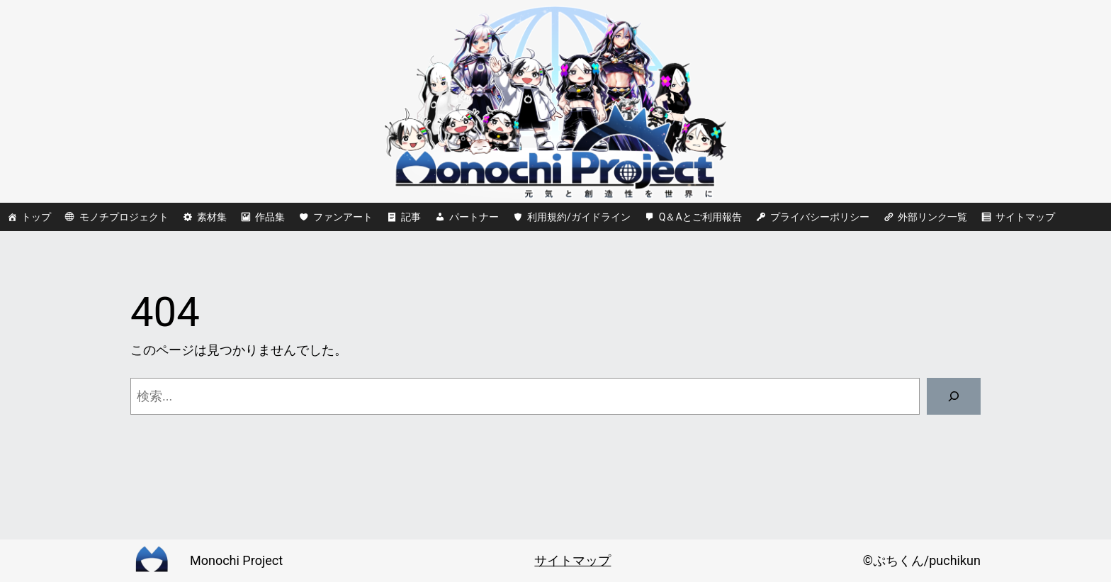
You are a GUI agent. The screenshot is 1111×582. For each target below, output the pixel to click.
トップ (36, 217)
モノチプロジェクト (124, 217)
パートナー (474, 217)
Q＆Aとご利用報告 (700, 217)
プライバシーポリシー (819, 217)
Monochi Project (236, 560)
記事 (411, 217)
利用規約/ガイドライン (579, 217)
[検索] (954, 396)
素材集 (212, 217)
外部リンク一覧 (932, 217)
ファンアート (343, 217)
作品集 (270, 217)
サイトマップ (1025, 217)
